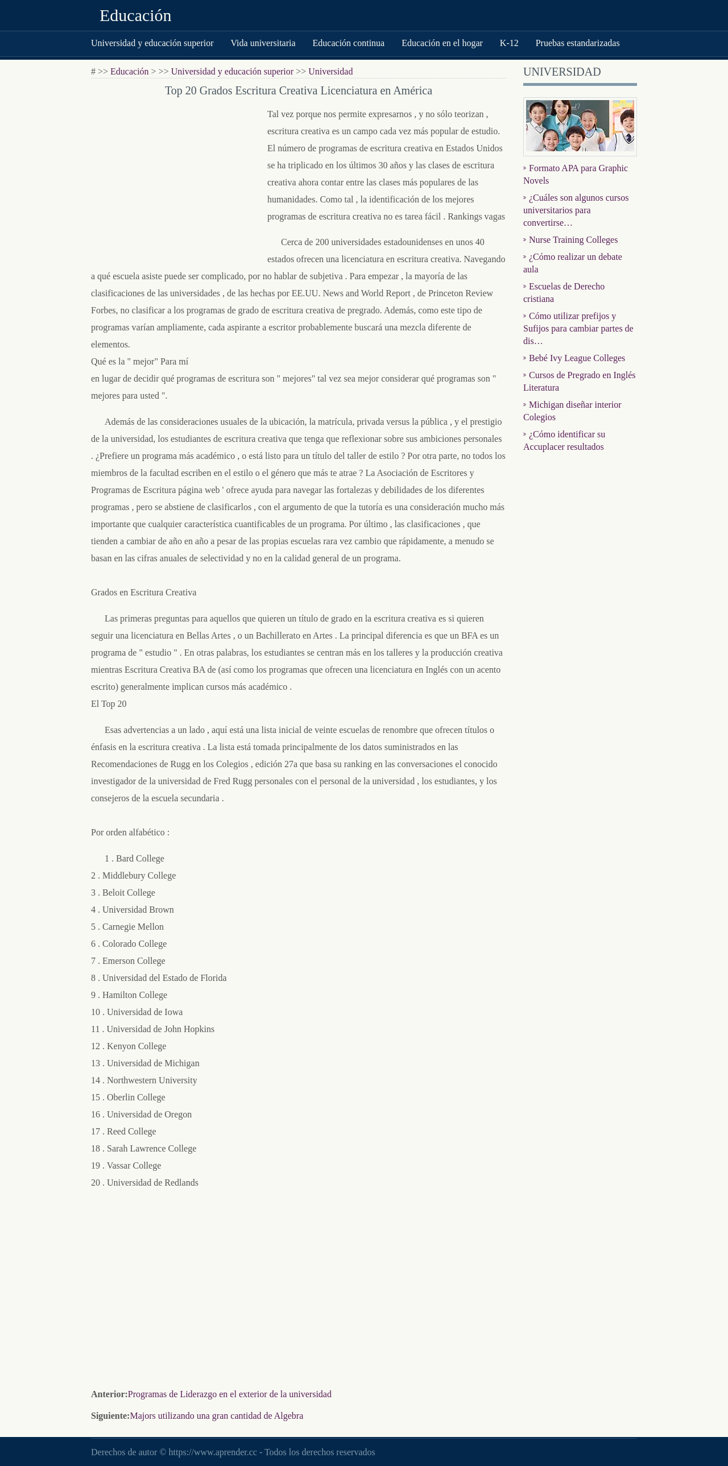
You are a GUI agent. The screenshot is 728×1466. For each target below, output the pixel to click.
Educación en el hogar (442, 43)
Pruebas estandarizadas (578, 43)
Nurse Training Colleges (573, 240)
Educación (136, 15)
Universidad (330, 71)
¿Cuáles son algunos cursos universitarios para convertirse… (576, 210)
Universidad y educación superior (152, 43)
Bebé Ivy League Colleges (577, 358)
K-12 (509, 43)
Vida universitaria (262, 43)
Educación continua (349, 43)
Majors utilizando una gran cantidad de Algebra (216, 1416)
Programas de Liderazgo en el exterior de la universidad (230, 1394)
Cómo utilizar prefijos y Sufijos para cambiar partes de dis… (578, 328)
